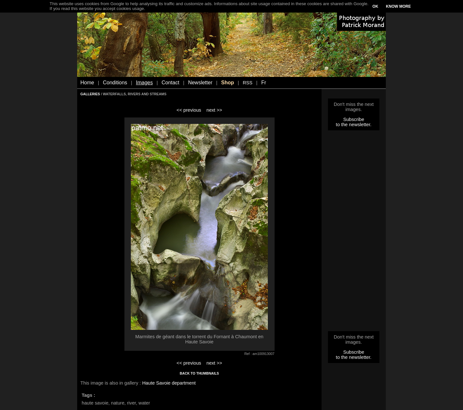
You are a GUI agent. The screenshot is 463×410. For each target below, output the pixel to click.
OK (375, 6)
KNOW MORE (398, 6)
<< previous (189, 110)
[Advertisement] (353, 232)
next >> (214, 110)
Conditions (115, 82)
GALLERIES (90, 94)
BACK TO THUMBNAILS (199, 373)
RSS (247, 82)
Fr (263, 82)
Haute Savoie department (168, 383)
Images (144, 82)
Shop (227, 82)
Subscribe (353, 119)
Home (87, 82)
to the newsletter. (354, 124)
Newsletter (200, 82)
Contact (170, 82)
